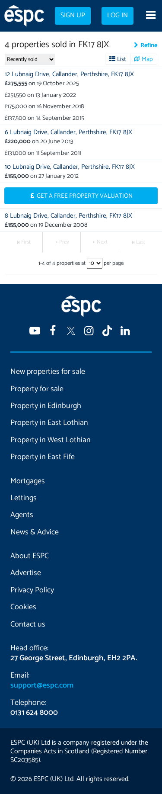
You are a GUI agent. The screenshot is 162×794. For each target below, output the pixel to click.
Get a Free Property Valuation (85, 196)
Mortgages (27, 481)
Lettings (23, 498)
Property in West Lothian (50, 440)
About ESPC (29, 556)
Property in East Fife (42, 456)
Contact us (27, 624)
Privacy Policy (32, 590)
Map (147, 59)
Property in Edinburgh (45, 405)
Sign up (72, 15)
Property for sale (37, 389)
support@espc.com (41, 685)
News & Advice (34, 532)
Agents (21, 514)
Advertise (25, 572)
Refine (148, 45)
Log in (117, 15)
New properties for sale (47, 371)
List (121, 59)
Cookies (23, 607)
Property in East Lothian (49, 422)
